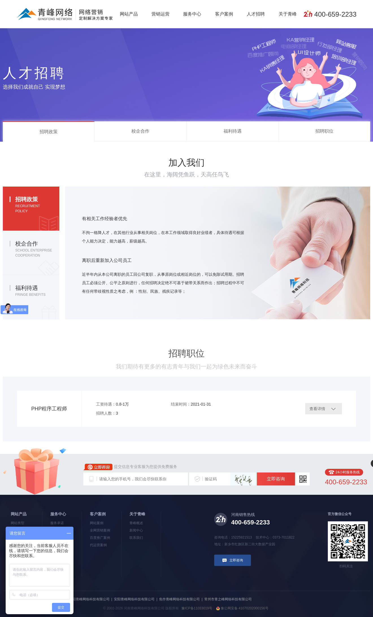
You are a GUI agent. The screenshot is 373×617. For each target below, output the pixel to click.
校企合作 (140, 131)
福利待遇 (233, 131)
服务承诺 (57, 523)
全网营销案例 (100, 530)
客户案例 (224, 14)
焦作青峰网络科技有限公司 (179, 599)
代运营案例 (98, 545)
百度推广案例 (100, 538)
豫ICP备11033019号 (196, 608)
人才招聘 (256, 14)
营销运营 (160, 14)
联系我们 (136, 538)
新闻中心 (136, 530)
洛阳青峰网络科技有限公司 (89, 599)
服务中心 (192, 14)
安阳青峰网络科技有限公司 (134, 599)
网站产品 (129, 14)
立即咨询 (276, 478)
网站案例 (96, 523)
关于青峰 (288, 14)
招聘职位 (324, 131)
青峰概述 (136, 523)
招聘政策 (49, 131)
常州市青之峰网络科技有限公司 (228, 599)
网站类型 (17, 523)
